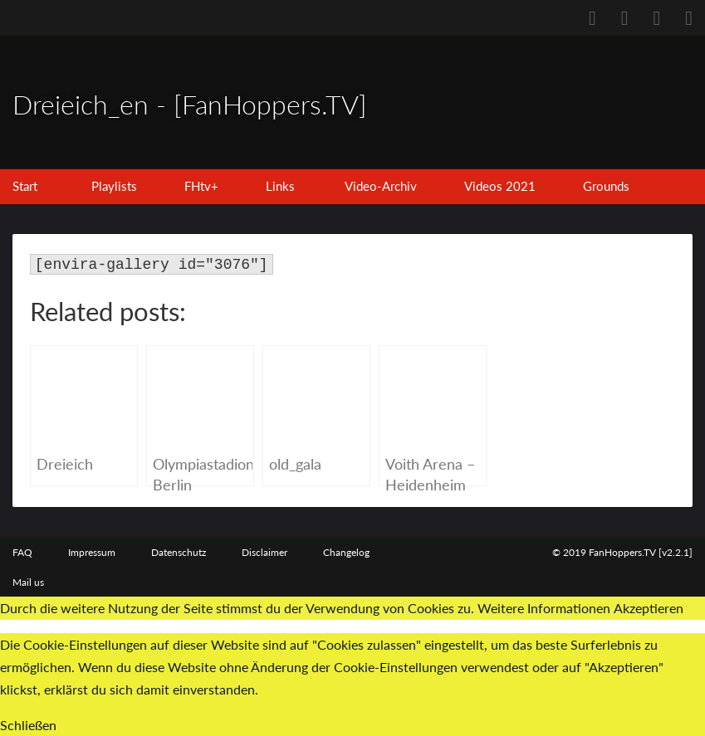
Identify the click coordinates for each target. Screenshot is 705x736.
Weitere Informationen (543, 608)
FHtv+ (201, 185)
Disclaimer (264, 552)
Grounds (606, 185)
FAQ (22, 552)
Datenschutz (178, 552)
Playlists (114, 185)
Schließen (28, 725)
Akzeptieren (648, 608)
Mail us (28, 582)
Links (280, 185)
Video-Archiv (381, 185)
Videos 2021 (500, 185)
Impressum (91, 552)
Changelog (346, 552)
